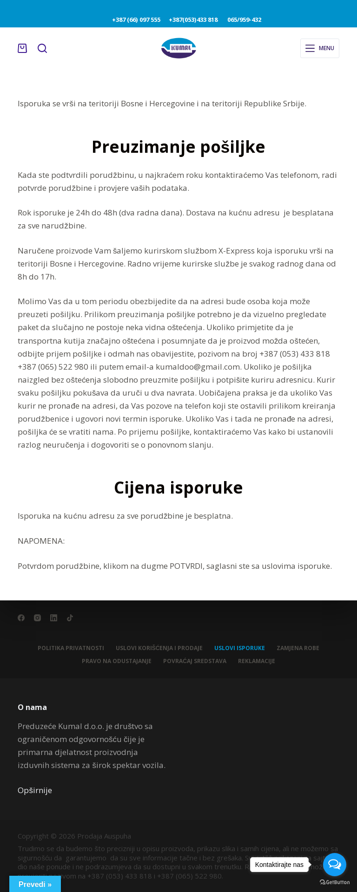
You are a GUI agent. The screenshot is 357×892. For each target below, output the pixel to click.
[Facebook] (21, 617)
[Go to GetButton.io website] (335, 882)
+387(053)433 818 (195, 19)
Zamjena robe (298, 648)
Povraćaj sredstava (194, 661)
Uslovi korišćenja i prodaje (159, 648)
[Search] (42, 48)
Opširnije (35, 790)
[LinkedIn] (53, 617)
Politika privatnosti (71, 648)
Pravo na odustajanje (117, 661)
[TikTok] (69, 617)
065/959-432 (241, 19)
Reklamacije (256, 661)
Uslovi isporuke (239, 648)
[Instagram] (37, 617)
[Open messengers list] (334, 864)
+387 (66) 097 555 (136, 19)
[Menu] (319, 48)
